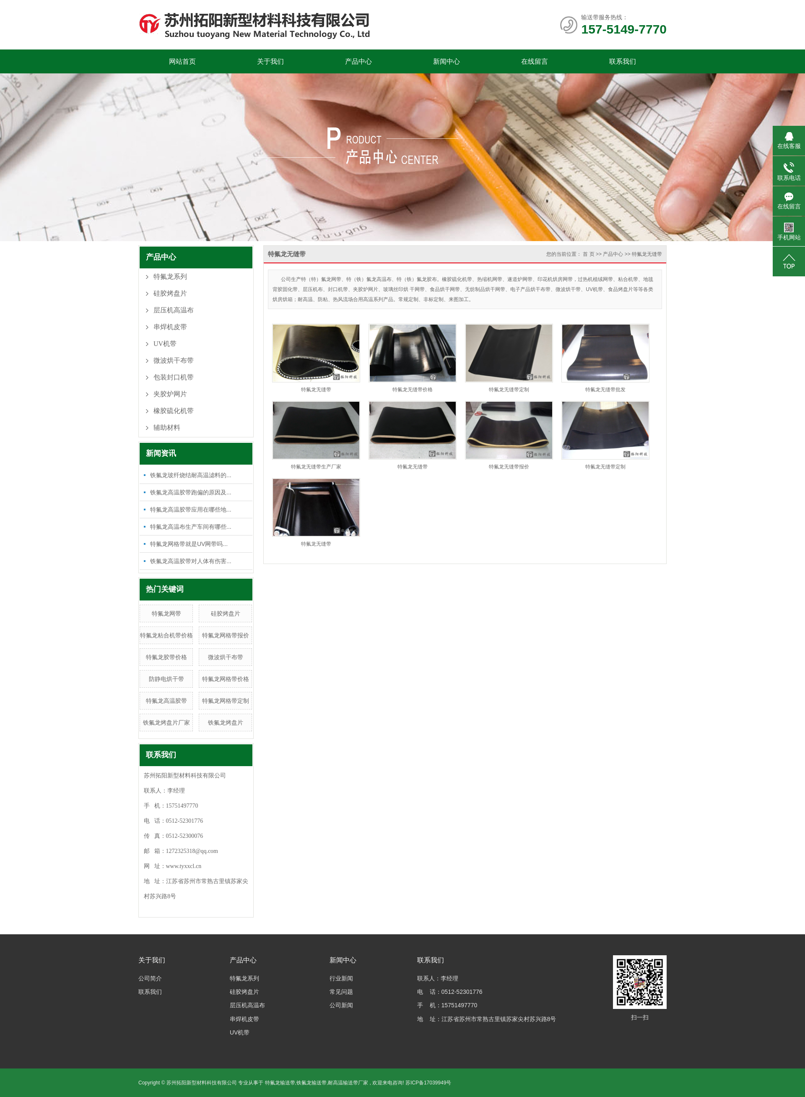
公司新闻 (341, 1005)
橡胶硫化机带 (173, 410)
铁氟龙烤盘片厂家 (166, 722)
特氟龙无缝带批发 (605, 390)
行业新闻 (341, 978)
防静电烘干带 (166, 679)
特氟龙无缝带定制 (509, 390)
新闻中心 (446, 61)
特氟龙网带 (166, 613)
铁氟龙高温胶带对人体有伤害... (190, 561)
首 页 (588, 254)
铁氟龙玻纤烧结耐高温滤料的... (190, 475)
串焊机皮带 (170, 326)
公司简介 (150, 978)
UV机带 (165, 343)
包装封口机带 (173, 377)
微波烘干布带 (173, 360)
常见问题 (341, 991)
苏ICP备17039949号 (428, 1083)
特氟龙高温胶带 (166, 700)
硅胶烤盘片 (170, 293)
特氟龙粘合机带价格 (166, 635)
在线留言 (534, 61)
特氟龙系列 (170, 276)
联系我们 (622, 61)
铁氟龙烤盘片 (225, 722)
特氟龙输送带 (280, 1083)
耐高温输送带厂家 (348, 1083)
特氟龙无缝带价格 (412, 390)
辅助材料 (166, 427)
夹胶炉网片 (170, 394)
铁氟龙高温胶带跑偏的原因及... (190, 492)
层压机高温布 (173, 310)
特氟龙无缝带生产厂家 (316, 467)
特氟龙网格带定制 (225, 700)
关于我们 (270, 61)
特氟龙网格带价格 (225, 679)
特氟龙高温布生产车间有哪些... (190, 526)
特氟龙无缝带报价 (509, 467)
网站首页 (182, 61)
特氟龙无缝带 (647, 254)
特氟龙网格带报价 (225, 635)
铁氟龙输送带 (311, 1083)
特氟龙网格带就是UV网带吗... (189, 544)
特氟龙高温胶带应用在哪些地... (190, 509)
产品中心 (358, 61)
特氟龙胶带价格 (166, 657)
